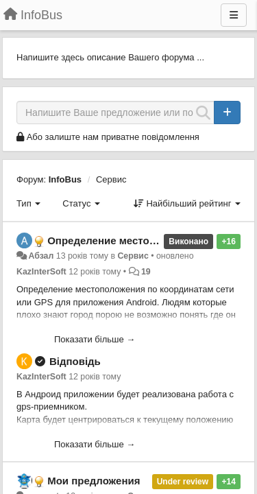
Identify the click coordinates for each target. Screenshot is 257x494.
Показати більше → (94, 339)
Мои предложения (93, 480)
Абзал (40, 256)
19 (146, 272)
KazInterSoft (41, 272)
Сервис (111, 179)
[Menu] (234, 15)
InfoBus (65, 179)
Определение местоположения (126, 240)
